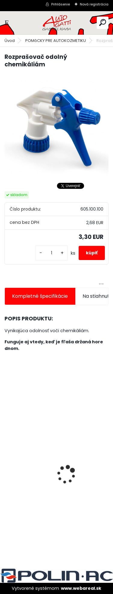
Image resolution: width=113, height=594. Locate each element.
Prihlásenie (60, 4)
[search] (102, 22)
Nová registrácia (94, 4)
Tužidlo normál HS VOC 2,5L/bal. (46, 493)
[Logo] (57, 22)
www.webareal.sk (81, 588)
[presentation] (8, 464)
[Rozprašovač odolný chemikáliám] (56, 125)
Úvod (10, 40)
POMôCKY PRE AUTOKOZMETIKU (55, 40)
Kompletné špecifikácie (40, 296)
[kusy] (51, 253)
